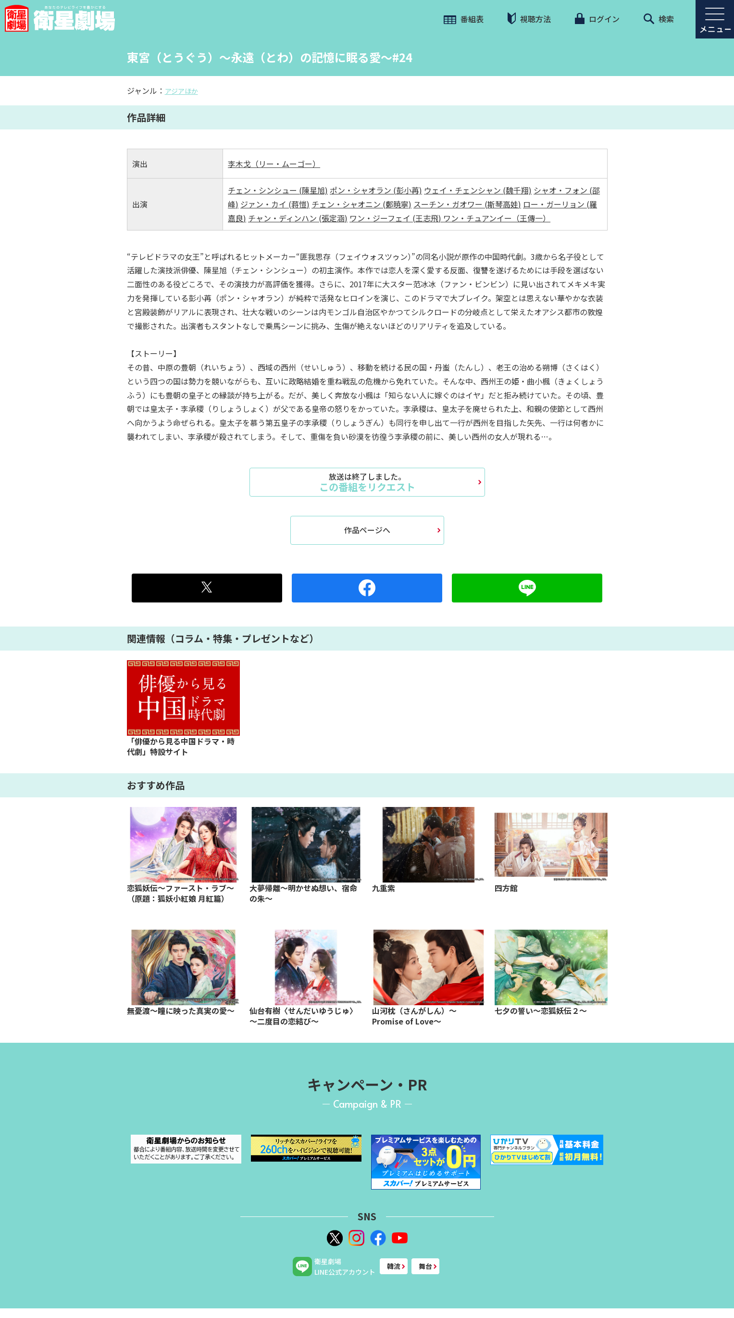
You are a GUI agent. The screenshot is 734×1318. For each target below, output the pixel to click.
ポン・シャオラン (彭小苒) (376, 190)
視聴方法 (529, 19)
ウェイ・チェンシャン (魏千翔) (478, 190)
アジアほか (181, 91)
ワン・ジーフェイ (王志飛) (396, 218)
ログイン (597, 19)
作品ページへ (367, 530)
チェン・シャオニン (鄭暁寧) (361, 204)
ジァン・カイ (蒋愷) (275, 204)
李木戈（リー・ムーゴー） (274, 163)
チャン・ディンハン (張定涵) (298, 218)
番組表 (464, 19)
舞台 (425, 1266)
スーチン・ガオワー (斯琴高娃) (467, 204)
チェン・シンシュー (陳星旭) (278, 190)
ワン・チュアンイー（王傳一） (496, 218)
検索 (659, 19)
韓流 (393, 1266)
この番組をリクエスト (367, 482)
